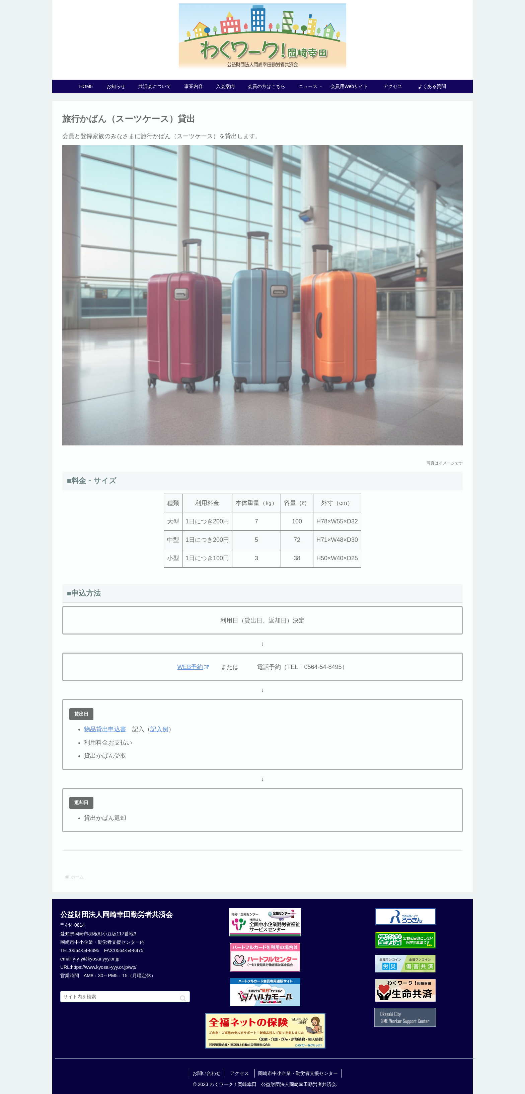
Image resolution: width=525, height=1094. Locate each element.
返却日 (81, 802)
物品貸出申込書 (105, 729)
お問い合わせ (207, 1073)
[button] (183, 998)
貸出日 (81, 714)
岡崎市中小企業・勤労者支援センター (298, 1073)
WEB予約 (193, 667)
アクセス (241, 1073)
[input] (125, 996)
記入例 (159, 729)
